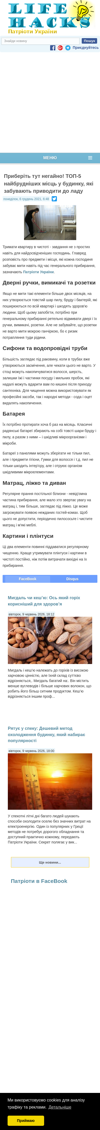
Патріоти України (38, 272)
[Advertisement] (49, 103)
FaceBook (27, 579)
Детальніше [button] (60, 1107)
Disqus (72, 579)
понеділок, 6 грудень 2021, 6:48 (26, 199)
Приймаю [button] (26, 1121)
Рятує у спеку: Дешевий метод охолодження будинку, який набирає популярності (46, 734)
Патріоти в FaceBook (39, 881)
